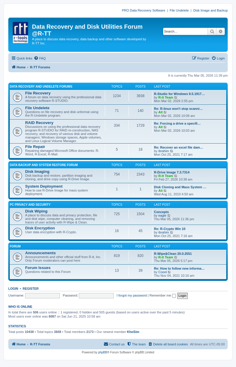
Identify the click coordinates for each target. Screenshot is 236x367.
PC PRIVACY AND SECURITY (30, 204)
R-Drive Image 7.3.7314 (172, 172)
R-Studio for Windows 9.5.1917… (179, 94)
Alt (160, 112)
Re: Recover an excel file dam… (178, 147)
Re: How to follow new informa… (179, 268)
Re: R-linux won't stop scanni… (178, 108)
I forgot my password (132, 295)
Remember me (163, 295)
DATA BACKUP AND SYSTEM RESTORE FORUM (44, 165)
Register (31, 288)
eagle (162, 215)
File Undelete (179, 10)
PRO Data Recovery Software (143, 10)
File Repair (35, 146)
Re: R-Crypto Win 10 (169, 229)
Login (13, 288)
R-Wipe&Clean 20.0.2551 (173, 253)
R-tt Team (165, 97)
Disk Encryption (40, 228)
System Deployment (43, 186)
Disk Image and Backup (210, 10)
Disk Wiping (36, 211)
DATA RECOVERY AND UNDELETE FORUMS (41, 86)
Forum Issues (38, 267)
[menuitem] (40, 58)
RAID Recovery (39, 122)
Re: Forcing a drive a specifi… (177, 123)
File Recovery (38, 93)
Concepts (161, 212)
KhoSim (133, 332)
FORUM (15, 246)
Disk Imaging (37, 171)
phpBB (102, 352)
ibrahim (163, 151)
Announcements (40, 253)
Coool (162, 272)
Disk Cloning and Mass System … (180, 187)
